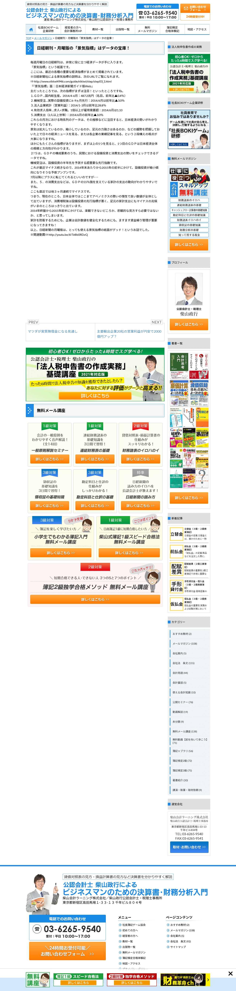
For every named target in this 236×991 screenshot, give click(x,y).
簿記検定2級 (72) (182, 760)
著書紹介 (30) (180, 780)
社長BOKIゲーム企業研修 (48, 29)
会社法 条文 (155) (184, 663)
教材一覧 (97, 29)
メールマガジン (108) (185, 643)
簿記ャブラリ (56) (183, 751)
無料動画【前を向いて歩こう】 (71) (191, 741)
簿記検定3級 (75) (182, 770)
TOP (28, 38)
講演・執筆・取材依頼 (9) (187, 790)
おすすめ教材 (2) (182, 633)
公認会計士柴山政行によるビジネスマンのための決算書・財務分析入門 (79, 10)
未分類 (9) (178, 721)
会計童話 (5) (179, 682)
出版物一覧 (123, 29)
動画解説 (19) (180, 711)
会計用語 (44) (180, 672)
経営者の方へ (130, 935)
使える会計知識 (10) (184, 692)
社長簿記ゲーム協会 (134, 924)
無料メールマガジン (147, 29)
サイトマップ (178, 946)
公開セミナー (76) (183, 702)
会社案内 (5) (179, 653)
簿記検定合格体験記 (172, 29)
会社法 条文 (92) (180, 941)
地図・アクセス (197, 29)
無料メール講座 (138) (185, 731)
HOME (31, 29)
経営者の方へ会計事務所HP (73, 29)
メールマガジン (43, 38)
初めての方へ (130, 930)
